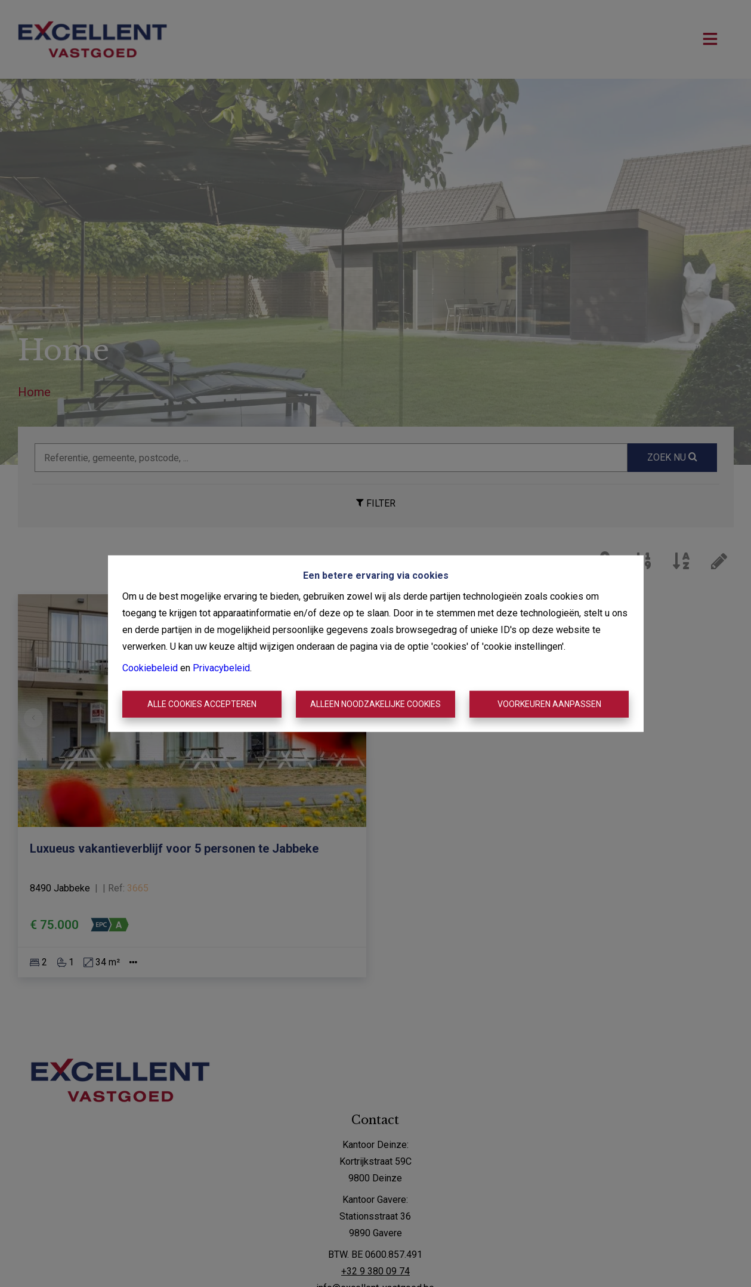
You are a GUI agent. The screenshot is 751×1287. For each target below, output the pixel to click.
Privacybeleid (221, 667)
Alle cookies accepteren (201, 704)
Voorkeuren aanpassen (549, 704)
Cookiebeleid (150, 667)
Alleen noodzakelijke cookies (375, 704)
